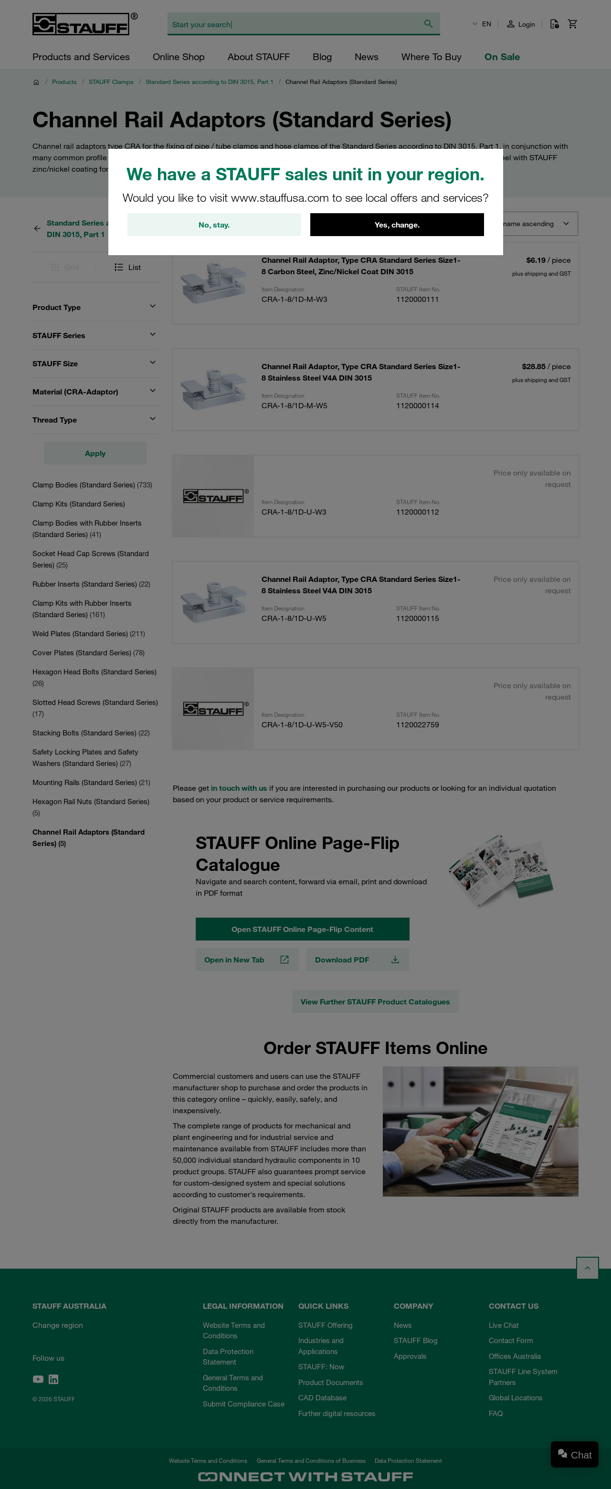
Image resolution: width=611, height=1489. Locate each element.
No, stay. (214, 224)
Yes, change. (397, 224)
